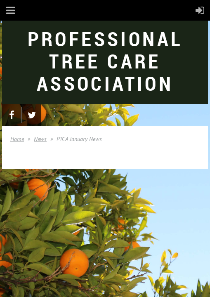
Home (17, 139)
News (40, 139)
